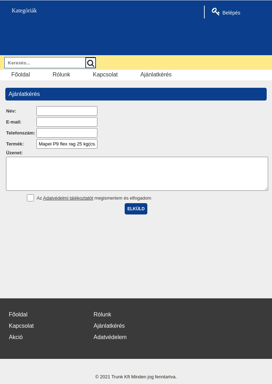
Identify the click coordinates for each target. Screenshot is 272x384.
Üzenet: (14, 152)
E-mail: (13, 122)
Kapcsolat (105, 74)
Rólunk (61, 74)
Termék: (15, 144)
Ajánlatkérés (156, 74)
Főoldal (20, 74)
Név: (11, 111)
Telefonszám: (20, 133)
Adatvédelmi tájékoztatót (68, 204)
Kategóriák (20, 10)
